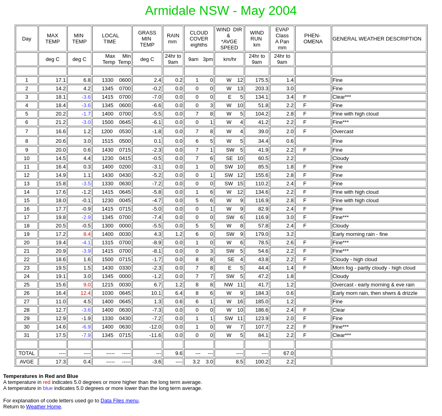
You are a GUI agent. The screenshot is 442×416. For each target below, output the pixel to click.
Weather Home (43, 407)
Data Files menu (120, 401)
